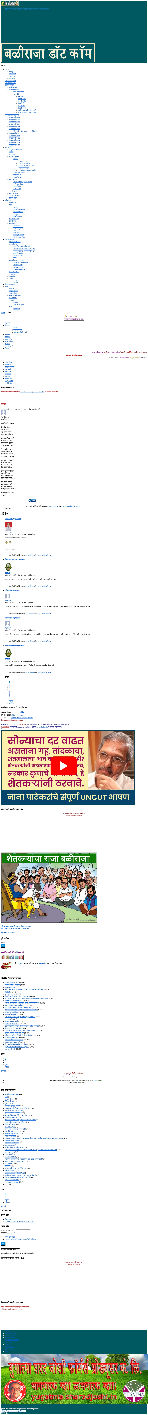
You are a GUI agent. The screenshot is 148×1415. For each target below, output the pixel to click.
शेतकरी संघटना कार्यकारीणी (21, 246)
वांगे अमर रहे (17, 175)
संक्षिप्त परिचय (13, 291)
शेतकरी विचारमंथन (19, 209)
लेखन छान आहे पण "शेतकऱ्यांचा (15, 559)
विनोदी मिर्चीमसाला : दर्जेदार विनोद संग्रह (17, 996)
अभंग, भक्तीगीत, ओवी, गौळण (22, 182)
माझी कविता (13, 179)
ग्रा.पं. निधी (16, 230)
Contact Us (13, 288)
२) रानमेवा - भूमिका (24, 163)
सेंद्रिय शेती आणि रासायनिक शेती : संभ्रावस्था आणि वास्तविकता (24, 989)
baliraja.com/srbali (8, 932)
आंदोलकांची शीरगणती (20, 332)
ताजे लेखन (12, 74)
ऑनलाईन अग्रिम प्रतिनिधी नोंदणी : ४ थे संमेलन (19, 1035)
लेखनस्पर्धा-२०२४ (14, 117)
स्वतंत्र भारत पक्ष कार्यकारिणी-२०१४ (24, 251)
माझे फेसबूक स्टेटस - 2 (12, 1037)
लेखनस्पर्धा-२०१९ (14, 129)
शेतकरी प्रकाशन (18, 253)
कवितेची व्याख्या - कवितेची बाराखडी (22, 718)
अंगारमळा (12, 154)
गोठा (6, 1097)
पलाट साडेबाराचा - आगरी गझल (14, 1161)
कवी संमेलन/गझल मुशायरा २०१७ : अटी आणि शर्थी (20, 1175)
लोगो (14, 258)
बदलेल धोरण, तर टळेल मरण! (14, 1147)
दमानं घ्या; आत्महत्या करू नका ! (15, 1129)
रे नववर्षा (8, 1166)
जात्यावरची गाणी (10, 1049)
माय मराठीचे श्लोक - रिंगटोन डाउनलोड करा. (18, 1007)
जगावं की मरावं (10, 1099)
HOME (7, 323)
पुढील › (11, 701)
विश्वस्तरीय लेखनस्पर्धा (12, 115)
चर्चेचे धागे (16, 214)
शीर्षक (22, 712)
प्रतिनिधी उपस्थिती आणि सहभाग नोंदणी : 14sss (19, 1222)
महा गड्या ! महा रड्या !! (12, 1182)
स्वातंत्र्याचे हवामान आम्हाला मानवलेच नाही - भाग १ (20, 1120)
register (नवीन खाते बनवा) (71, 506)
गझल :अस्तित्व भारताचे (12, 1180)
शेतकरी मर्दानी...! (10, 1170)
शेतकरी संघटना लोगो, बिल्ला (13, 1028)
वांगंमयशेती (20, 963)
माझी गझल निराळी (19, 172)
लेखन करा (8, 1219)
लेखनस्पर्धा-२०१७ (14, 136)
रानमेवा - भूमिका (10, 994)
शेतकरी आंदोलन (14, 272)
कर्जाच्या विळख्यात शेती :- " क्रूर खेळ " (16, 1115)
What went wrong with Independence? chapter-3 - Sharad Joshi (26, 998)
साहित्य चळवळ (14, 89)
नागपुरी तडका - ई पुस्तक (12, 985)
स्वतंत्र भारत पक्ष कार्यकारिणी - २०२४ (24, 249)
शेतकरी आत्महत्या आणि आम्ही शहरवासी (17, 1177)
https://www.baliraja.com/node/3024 (32, 392)
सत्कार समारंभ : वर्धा (11, 1021)
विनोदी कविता (22, 101)
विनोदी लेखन (13, 198)
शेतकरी (7, 325)
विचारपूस (8, 1019)
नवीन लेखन (12, 76)
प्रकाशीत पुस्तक (14, 156)
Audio (15, 282)
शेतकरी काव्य (22, 108)
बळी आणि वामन (18, 92)
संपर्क (6, 287)
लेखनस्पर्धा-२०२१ (14, 124)
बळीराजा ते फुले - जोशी (12, 1134)
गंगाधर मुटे (8, 532)
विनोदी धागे (21, 106)
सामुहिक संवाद (18, 216)
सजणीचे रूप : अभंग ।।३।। (13, 1131)
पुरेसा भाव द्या (9, 1104)
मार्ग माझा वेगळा (18, 184)
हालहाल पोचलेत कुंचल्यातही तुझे (15, 1173)
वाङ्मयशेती (8, 147)
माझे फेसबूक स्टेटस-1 (11, 982)
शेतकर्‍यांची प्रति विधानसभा (13, 1113)
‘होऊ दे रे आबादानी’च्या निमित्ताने (15, 1122)
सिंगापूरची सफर (10, 1101)
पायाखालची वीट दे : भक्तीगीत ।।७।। (16, 1168)
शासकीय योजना (18, 228)
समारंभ (7, 337)
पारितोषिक (12, 202)
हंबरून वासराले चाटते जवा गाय (14, 1033)
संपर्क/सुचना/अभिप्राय (11, 1012)
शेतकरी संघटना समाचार (16, 260)
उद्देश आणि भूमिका (19, 305)
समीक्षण (7, 334)
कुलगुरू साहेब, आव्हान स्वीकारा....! (15, 1005)
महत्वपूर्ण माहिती (18, 235)
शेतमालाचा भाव (10, 1145)
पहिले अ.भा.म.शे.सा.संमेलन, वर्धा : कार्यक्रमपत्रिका (20, 1030)
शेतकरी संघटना (9, 239)
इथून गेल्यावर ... (10, 1152)
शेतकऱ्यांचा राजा (10, 284)
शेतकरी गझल (22, 99)
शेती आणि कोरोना (10, 1124)
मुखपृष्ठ (7, 69)
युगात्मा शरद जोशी (14, 242)
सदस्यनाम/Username (8, 1230)
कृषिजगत (8, 200)
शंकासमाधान (13, 298)
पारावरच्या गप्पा (18, 212)
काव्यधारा (21, 96)
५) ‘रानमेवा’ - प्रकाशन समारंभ (27, 170)
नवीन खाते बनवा (10, 1237)
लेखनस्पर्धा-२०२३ (14, 119)
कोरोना (11, 152)
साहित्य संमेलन (9, 85)
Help (11, 307)
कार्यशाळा (12, 78)
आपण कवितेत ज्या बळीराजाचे (14, 645)
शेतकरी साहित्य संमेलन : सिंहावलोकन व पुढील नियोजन (22, 1026)
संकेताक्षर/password (8, 1233)
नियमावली (16, 309)
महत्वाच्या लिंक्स (14, 219)
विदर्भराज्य (12, 221)
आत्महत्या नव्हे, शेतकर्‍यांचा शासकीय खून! (17, 1108)
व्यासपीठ (16, 207)
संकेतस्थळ (12, 274)
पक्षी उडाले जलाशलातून (12, 1143)
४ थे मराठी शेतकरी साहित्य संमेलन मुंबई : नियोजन (20, 1017)
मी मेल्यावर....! (9, 1163)
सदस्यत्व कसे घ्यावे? (15, 295)
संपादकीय (12, 300)
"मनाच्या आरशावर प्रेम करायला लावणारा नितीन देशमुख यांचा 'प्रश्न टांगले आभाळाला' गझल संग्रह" (34, 1138)
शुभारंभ (15, 302)
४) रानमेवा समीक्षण (23, 168)
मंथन (10, 205)
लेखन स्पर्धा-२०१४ (14, 142)
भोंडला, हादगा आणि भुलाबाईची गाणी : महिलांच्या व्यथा (21, 1003)
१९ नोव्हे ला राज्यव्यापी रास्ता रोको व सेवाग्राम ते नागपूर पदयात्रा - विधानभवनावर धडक (31, 1150)
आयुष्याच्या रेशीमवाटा (15, 149)
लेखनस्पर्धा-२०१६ (14, 138)
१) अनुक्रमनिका (22, 161)
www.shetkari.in (42, 727)
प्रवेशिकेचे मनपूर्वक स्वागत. (13, 519)
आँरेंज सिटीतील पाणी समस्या (14, 1110)
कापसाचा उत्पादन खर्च (12, 1042)
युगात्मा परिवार (17, 330)
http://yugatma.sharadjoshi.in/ (13, 1411)
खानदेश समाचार (18, 267)
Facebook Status (10, 83)
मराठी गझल (17, 189)
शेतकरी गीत (21, 103)
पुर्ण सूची (3, 1071)
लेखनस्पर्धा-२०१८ (14, 133)
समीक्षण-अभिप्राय (14, 196)
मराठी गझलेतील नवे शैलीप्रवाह (27, 113)
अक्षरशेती (16, 94)
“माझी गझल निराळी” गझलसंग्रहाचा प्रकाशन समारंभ (21, 1010)
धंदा (6, 1184)
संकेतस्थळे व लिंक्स (19, 237)
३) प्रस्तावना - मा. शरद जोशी (26, 166)
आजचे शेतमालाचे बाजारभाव (13, 1001)
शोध (2, 943)
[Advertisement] (74, 26)
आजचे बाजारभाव (10, 81)
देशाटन (7, 348)
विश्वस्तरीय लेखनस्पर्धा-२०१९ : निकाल (25, 131)
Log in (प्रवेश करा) (53, 506)
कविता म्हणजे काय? (17, 715)
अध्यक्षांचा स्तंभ (17, 265)
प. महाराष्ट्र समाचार (19, 269)
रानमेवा (15, 159)
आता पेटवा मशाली (10, 1136)
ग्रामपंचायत (12, 223)
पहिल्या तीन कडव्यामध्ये (12, 590)
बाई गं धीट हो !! (10, 1127)
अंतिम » (11, 703)
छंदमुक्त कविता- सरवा (12, 1140)
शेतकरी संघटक (18, 255)
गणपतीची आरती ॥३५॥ (12, 1024)
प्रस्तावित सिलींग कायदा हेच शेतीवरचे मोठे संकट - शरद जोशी (23, 1159)
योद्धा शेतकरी (9, 1154)
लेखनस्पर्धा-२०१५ (14, 140)
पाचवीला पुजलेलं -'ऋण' (12, 1106)
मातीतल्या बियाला (10, 1157)
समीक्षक (7, 573)
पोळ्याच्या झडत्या (10, 987)
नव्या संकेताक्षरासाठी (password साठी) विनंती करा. (20, 1239)
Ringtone (16, 280)
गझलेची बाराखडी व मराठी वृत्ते (27, 110)
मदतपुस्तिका (13, 293)
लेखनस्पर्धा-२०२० (14, 126)
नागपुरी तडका (17, 177)
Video (11, 278)
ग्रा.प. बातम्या (17, 232)
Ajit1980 (4, 409)
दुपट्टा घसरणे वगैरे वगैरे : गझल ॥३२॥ (16, 1047)
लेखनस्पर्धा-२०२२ (14, 122)
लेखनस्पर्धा (8, 371)
